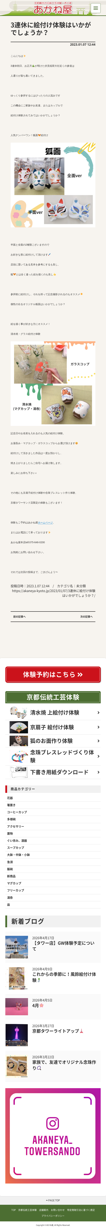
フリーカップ (15, 890)
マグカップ (14, 883)
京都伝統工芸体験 (53, 697)
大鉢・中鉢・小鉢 (18, 854)
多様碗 (11, 819)
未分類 (81, 586)
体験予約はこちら (53, 674)
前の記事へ (19, 616)
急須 (10, 862)
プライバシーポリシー (53, 1216)
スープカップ (15, 847)
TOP (13, 1210)
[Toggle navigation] (96, 8)
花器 (10, 798)
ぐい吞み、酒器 (17, 840)
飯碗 (10, 869)
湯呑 (10, 897)
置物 (10, 833)
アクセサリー (15, 826)
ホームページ (45, 522)
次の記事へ (86, 616)
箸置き (11, 805)
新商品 (11, 876)
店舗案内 (43, 1210)
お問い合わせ (58, 1210)
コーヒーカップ (17, 812)
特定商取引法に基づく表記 (81, 1210)
